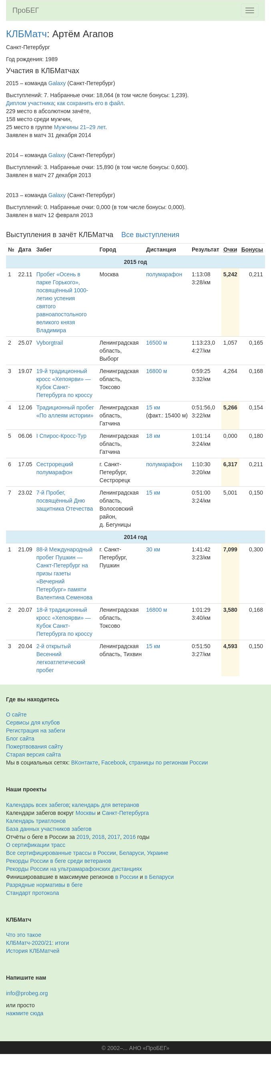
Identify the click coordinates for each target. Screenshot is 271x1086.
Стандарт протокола (32, 893)
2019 (82, 837)
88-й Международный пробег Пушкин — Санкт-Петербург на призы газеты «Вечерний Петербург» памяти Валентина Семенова (64, 573)
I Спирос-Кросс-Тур (61, 436)
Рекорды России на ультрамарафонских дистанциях (74, 869)
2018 (98, 837)
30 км (153, 549)
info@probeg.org (27, 993)
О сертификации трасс (35, 845)
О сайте (16, 714)
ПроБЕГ (25, 10)
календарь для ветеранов (105, 805)
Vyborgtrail (49, 342)
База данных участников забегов (49, 829)
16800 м (156, 371)
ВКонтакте (84, 762)
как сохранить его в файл (90, 103)
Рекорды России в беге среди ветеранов (58, 861)
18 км (153, 436)
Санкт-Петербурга (125, 813)
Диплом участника (30, 103)
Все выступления (150, 235)
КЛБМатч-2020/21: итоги (37, 943)
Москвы (86, 813)
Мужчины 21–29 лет (79, 127)
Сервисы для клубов (33, 722)
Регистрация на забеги (35, 730)
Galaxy (57, 83)
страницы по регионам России (168, 762)
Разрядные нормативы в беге (44, 885)
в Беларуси (159, 877)
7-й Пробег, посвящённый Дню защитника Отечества (64, 500)
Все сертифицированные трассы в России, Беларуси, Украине (87, 853)
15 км (153, 407)
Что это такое (23, 935)
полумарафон (164, 274)
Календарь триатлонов (36, 821)
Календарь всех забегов (37, 805)
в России (126, 877)
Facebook (113, 762)
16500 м (156, 342)
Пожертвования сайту (34, 746)
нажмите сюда (24, 1013)
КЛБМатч (26, 33)
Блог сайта (20, 738)
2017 (114, 837)
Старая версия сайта (33, 754)
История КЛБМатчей (32, 951)
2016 (129, 837)
